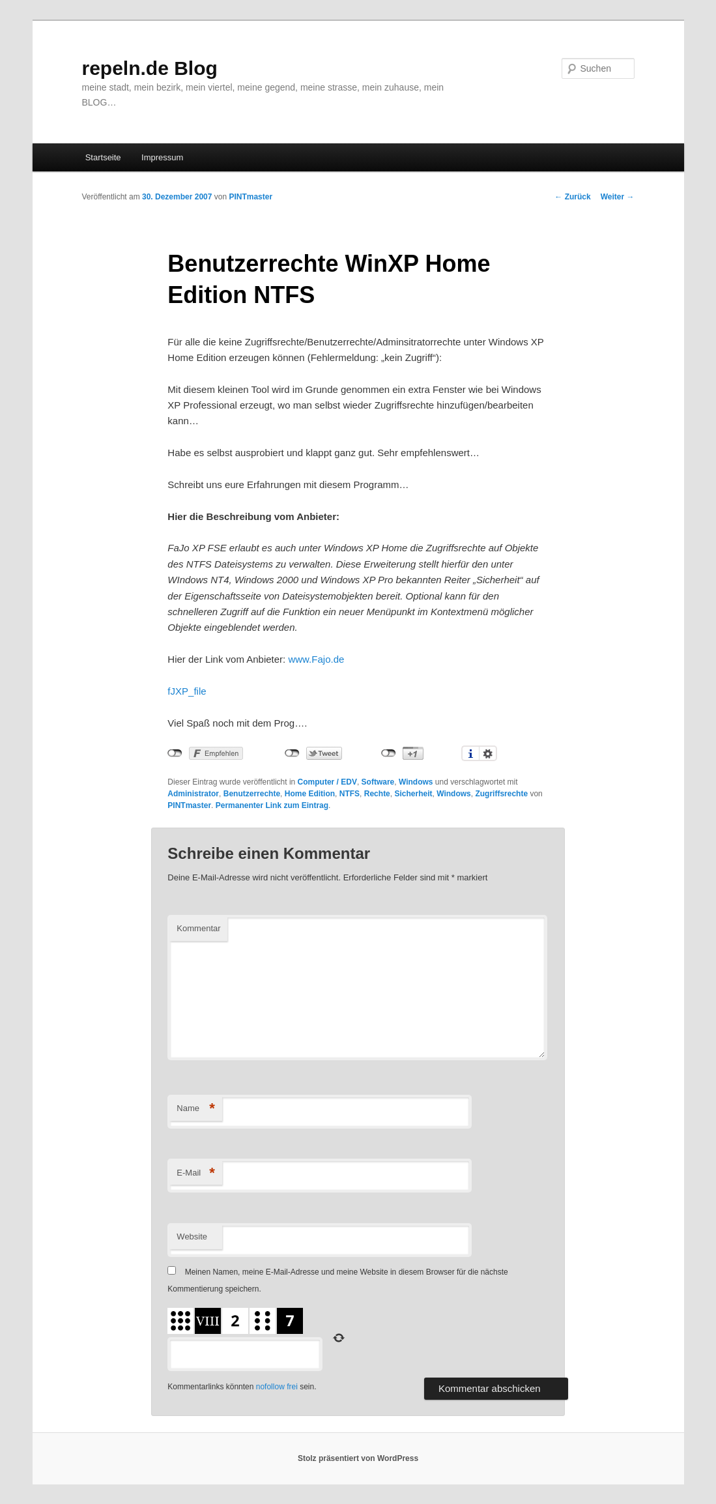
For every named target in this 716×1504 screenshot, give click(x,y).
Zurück (572, 196)
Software (378, 782)
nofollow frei (277, 1386)
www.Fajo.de (316, 659)
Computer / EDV (327, 782)
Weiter (618, 196)
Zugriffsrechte (501, 793)
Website (192, 1236)
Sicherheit (413, 793)
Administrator (193, 793)
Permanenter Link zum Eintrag (272, 805)
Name (196, 1108)
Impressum (162, 157)
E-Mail (196, 1173)
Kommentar (198, 928)
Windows (416, 782)
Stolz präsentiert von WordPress (358, 1458)
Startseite (103, 157)
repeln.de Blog (150, 68)
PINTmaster (250, 196)
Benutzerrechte (251, 793)
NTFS (349, 793)
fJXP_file (186, 691)
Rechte (377, 793)
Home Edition (310, 793)
